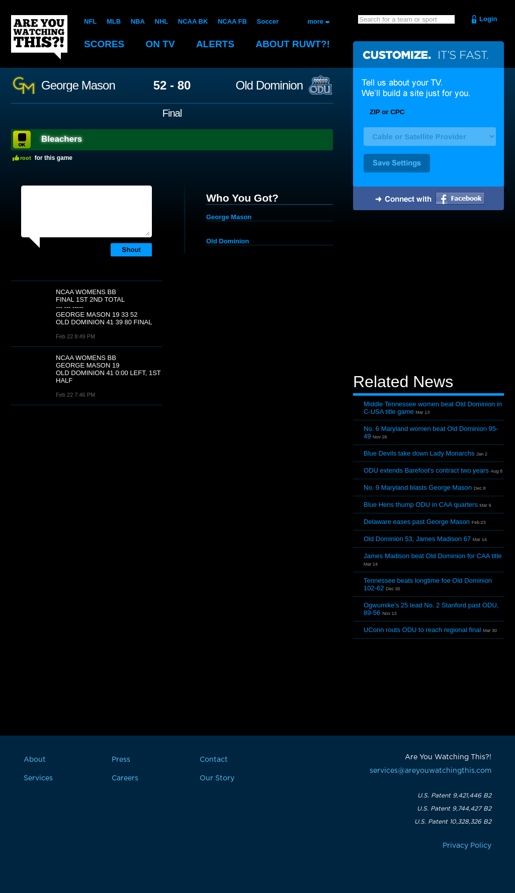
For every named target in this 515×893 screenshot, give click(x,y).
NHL (161, 21)
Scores (104, 44)
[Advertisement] (428, 293)
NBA (138, 21)
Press (121, 759)
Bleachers (61, 139)
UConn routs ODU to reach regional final (422, 630)
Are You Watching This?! (39, 37)
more (315, 21)
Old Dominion (269, 85)
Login (488, 19)
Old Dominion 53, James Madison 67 (417, 539)
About (292, 44)
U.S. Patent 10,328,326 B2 (452, 822)
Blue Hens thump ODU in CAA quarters (421, 504)
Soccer (268, 21)
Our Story (217, 778)
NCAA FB (232, 21)
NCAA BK (193, 21)
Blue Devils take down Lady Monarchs (419, 453)
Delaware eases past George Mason (417, 521)
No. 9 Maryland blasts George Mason (418, 487)
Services (38, 778)
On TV (160, 44)
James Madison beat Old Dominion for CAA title (433, 556)
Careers (125, 778)
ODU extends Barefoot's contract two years (426, 470)
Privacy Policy (467, 845)
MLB (114, 21)
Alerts (215, 44)
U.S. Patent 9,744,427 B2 (454, 809)
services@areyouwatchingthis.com (430, 770)
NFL (90, 21)
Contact (214, 759)
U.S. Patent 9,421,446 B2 (454, 795)
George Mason (78, 85)
